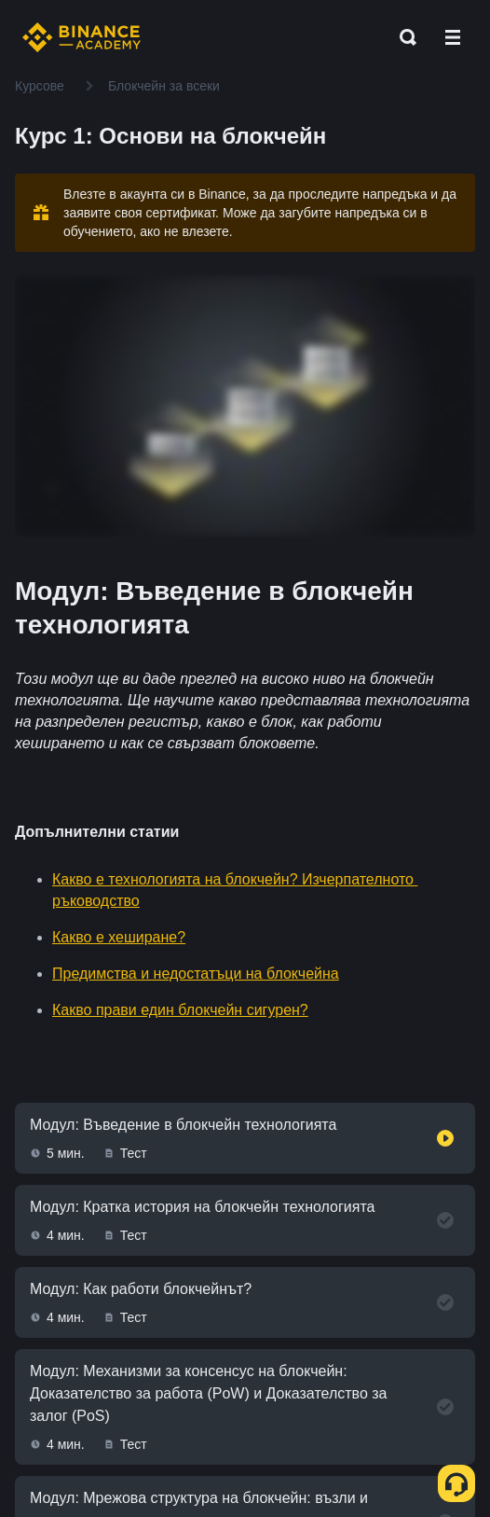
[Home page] (81, 37)
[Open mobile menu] (452, 37)
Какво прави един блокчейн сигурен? (180, 1010)
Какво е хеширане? (118, 937)
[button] (453, 37)
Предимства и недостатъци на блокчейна (195, 973)
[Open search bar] (402, 37)
